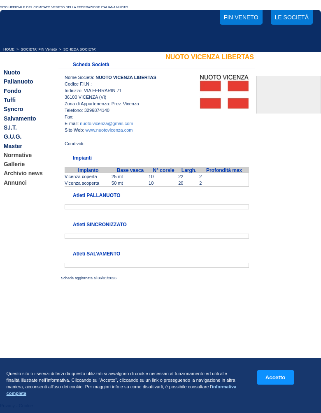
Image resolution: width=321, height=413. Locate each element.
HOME (8, 49)
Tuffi (10, 100)
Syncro (13, 109)
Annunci (15, 182)
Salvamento (20, 118)
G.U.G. (13, 137)
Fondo (12, 91)
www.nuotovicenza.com (109, 130)
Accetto (275, 377)
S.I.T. (10, 127)
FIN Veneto (241, 17)
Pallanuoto (18, 82)
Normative (18, 155)
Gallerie (14, 164)
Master (13, 146)
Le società (292, 17)
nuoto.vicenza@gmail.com (106, 123)
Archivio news (23, 173)
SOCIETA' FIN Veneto (39, 49)
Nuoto (12, 72)
